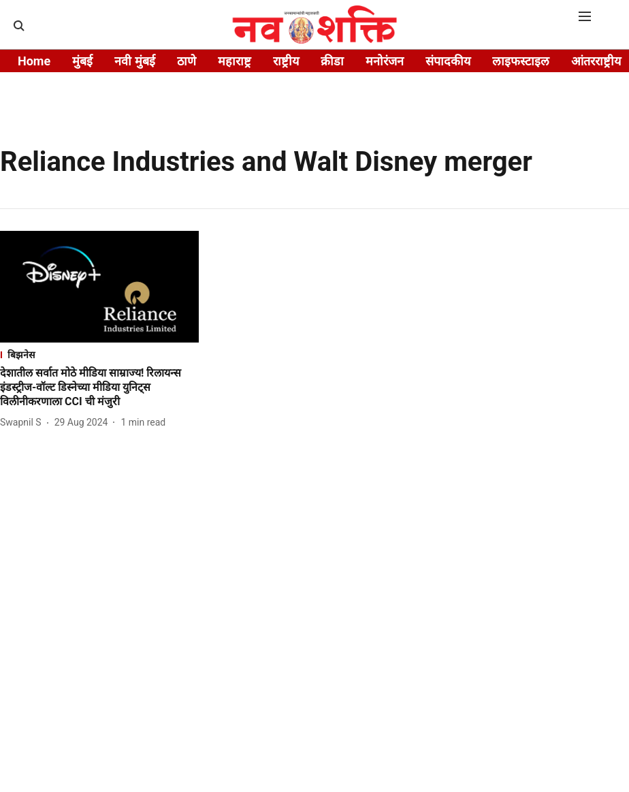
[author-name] (23, 422)
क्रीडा (332, 61)
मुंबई (82, 61)
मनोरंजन (385, 61)
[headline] (99, 387)
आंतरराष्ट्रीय (596, 61)
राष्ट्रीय (286, 61)
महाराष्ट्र (234, 61)
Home (34, 61)
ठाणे (186, 61)
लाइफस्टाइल (520, 61)
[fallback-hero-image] (99, 287)
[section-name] (99, 354)
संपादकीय (447, 61)
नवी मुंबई (134, 61)
